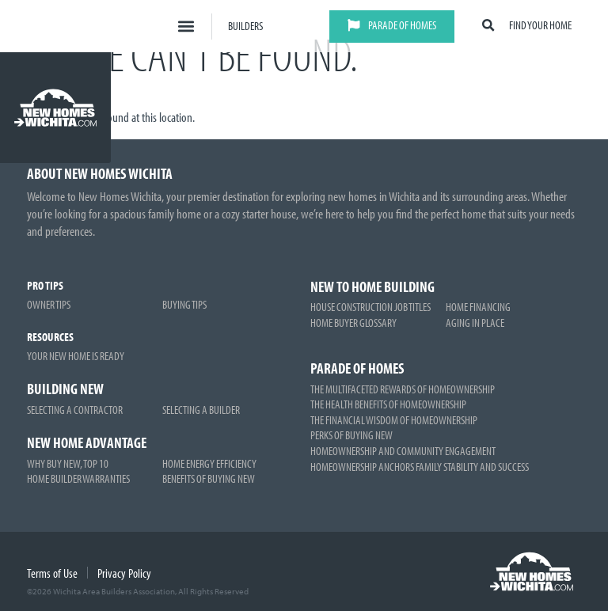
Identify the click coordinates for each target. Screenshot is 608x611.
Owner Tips (48, 304)
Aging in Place (475, 322)
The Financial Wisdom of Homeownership (393, 419)
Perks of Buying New (351, 434)
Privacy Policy (124, 573)
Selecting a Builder (201, 409)
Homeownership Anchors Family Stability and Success (419, 466)
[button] (186, 26)
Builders (245, 25)
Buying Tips (184, 304)
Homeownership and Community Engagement (403, 450)
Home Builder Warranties (78, 478)
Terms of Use (52, 573)
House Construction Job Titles (370, 306)
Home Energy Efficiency (209, 463)
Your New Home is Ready (75, 355)
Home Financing (478, 306)
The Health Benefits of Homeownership (388, 404)
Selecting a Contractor (75, 409)
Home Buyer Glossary (353, 322)
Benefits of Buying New (208, 478)
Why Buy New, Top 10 (67, 463)
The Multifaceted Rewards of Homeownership (402, 389)
